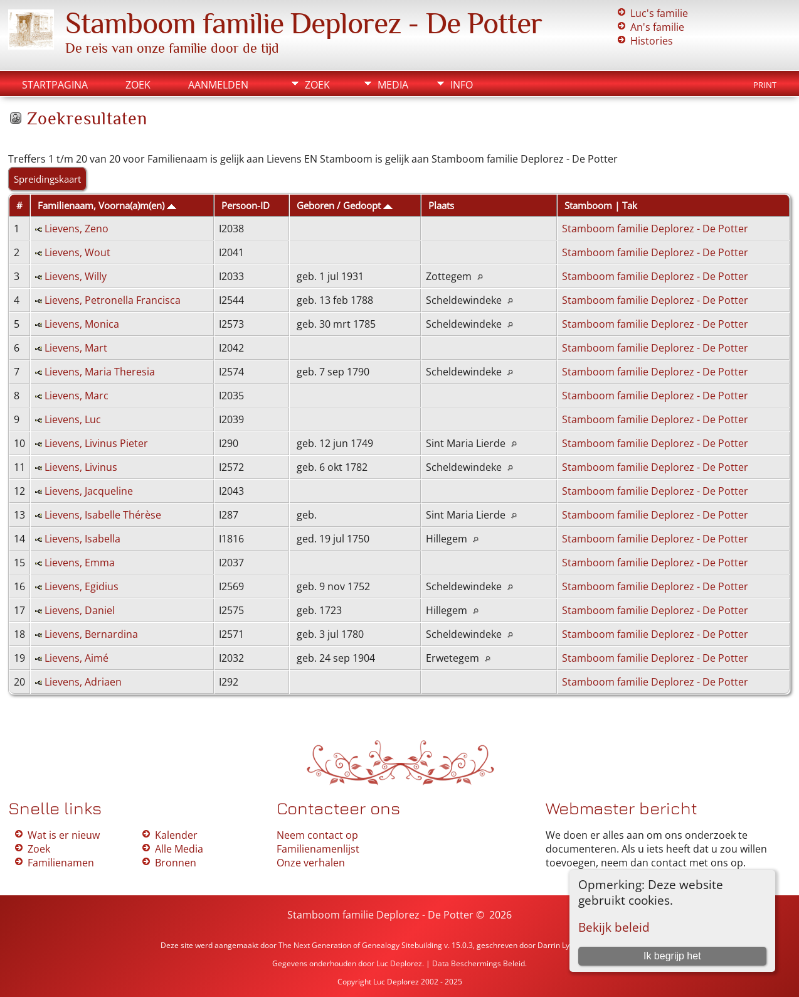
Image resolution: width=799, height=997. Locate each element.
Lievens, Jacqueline (89, 491)
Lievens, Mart (76, 348)
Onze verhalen (311, 863)
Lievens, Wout (77, 252)
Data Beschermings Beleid (478, 963)
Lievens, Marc (76, 395)
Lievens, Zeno (76, 228)
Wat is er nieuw (64, 835)
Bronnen (175, 863)
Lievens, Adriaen (83, 682)
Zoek (138, 85)
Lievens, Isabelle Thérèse (103, 515)
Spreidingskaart (47, 179)
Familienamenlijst (318, 849)
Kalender (176, 835)
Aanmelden (218, 85)
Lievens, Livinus (81, 467)
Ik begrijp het (672, 956)
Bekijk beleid (614, 927)
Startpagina (55, 85)
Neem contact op (317, 835)
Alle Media (179, 849)
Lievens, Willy (76, 276)
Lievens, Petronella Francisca (113, 300)
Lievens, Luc (73, 419)
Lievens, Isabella (82, 539)
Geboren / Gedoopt (345, 205)
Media (393, 85)
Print (764, 84)
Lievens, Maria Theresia (100, 372)
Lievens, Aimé (76, 658)
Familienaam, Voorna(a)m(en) (107, 205)
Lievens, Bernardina (91, 634)
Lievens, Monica (82, 324)
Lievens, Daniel (80, 610)
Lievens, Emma (80, 562)
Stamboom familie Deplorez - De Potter (303, 23)
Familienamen (61, 863)
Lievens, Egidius (82, 586)
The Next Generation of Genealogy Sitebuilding (360, 945)
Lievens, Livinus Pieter (96, 443)
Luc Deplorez (399, 963)
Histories (651, 41)
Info (461, 85)
